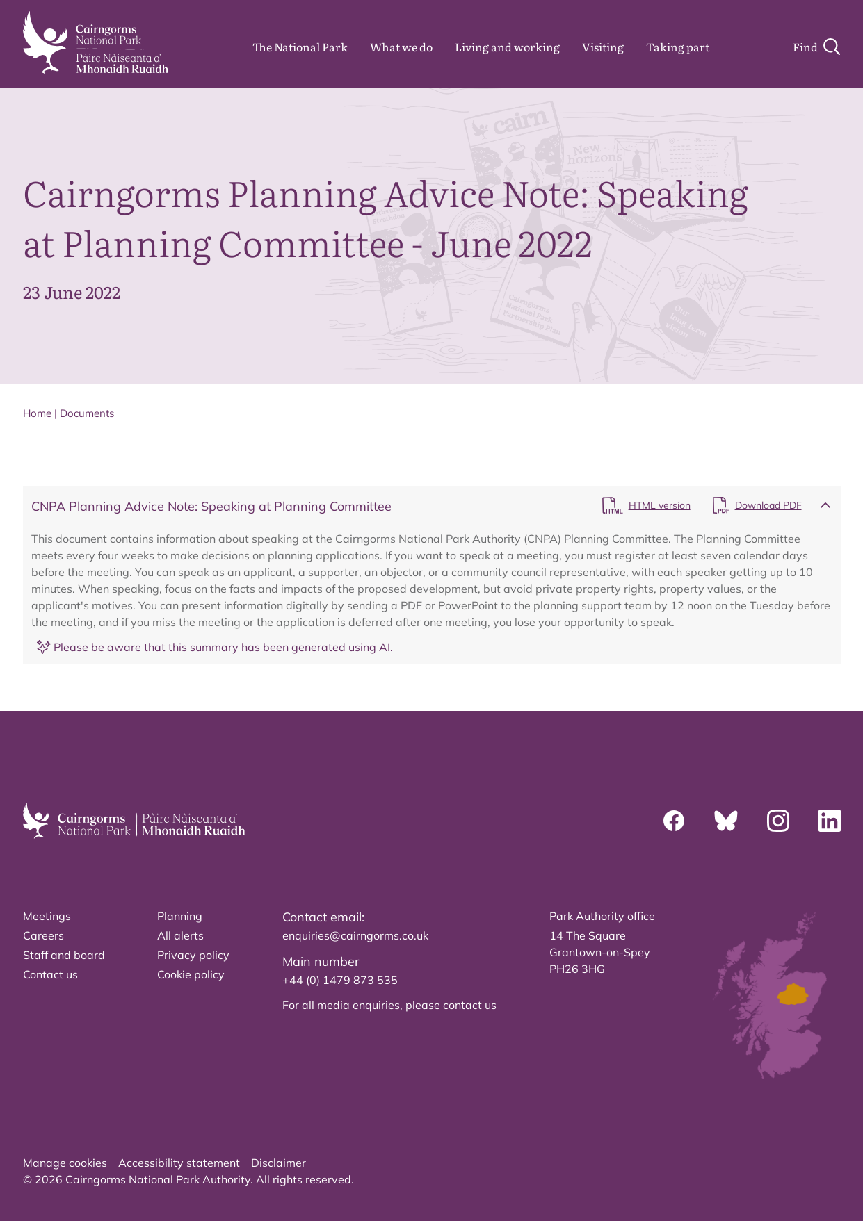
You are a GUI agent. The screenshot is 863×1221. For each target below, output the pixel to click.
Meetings (47, 916)
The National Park (300, 46)
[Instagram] (778, 821)
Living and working (507, 46)
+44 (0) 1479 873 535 (340, 980)
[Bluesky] (726, 821)
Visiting (603, 46)
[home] (95, 42)
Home (37, 413)
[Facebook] (674, 821)
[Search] (816, 46)
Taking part (677, 46)
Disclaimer (278, 1163)
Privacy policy (193, 955)
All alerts (180, 935)
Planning (179, 916)
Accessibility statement (179, 1163)
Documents (87, 413)
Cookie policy (191, 974)
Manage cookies (65, 1163)
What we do (401, 46)
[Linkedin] (829, 821)
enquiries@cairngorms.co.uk (355, 935)
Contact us (50, 974)
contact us (470, 1005)
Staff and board (64, 955)
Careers (43, 935)
